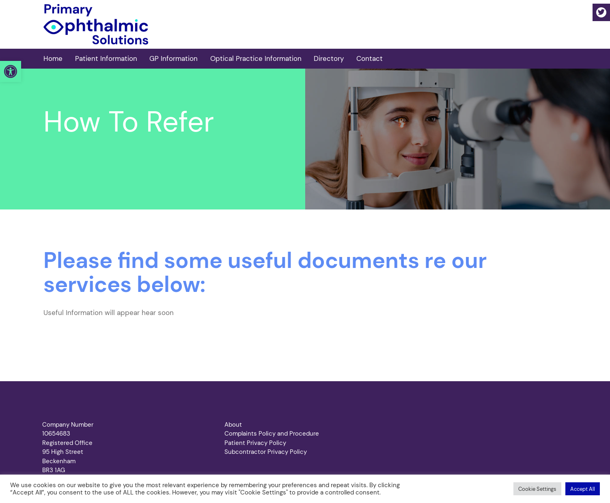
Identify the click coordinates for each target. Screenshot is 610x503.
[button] (10, 71)
